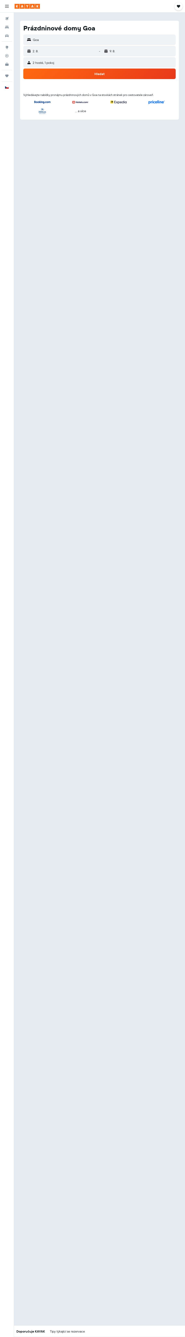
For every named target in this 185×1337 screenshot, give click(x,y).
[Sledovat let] (7, 56)
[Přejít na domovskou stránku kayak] (27, 6)
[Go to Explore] (7, 47)
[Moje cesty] (7, 76)
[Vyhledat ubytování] (7, 27)
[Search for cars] (7, 36)
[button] (6, 6)
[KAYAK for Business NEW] (7, 64)
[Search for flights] (7, 19)
